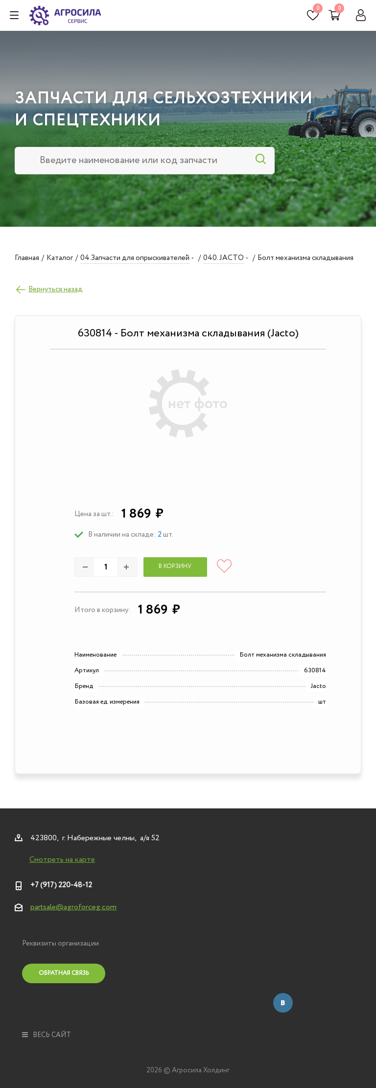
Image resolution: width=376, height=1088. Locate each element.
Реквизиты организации (60, 943)
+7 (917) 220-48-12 (61, 885)
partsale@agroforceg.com (73, 907)
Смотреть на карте (62, 859)
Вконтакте (283, 1003)
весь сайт (46, 1035)
